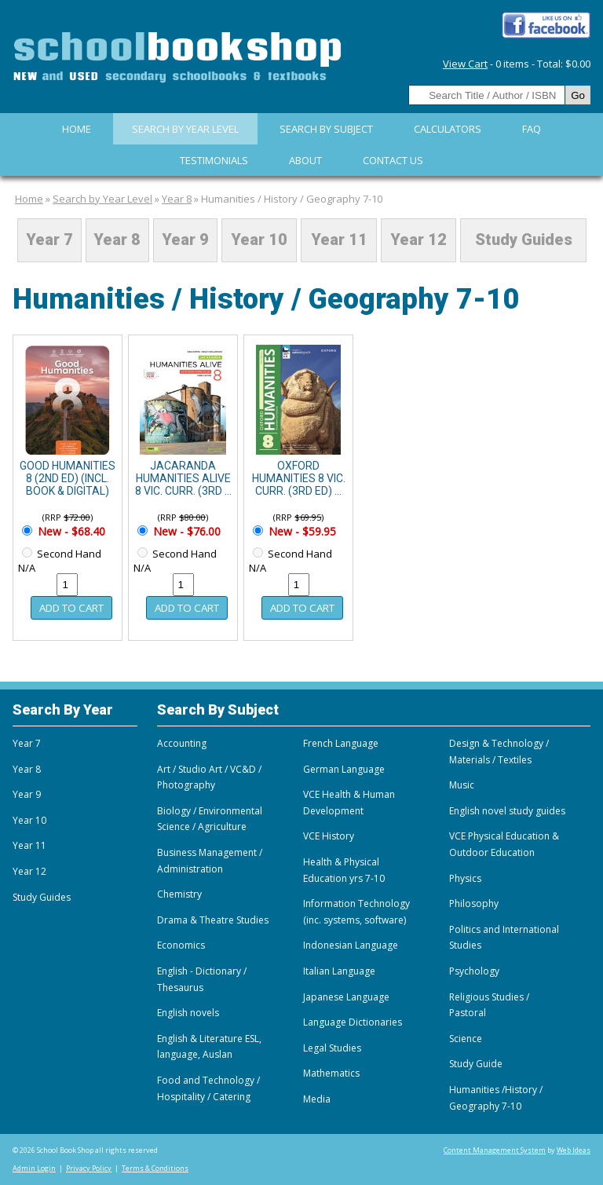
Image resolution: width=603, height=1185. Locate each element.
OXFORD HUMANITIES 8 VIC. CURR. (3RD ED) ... (298, 478)
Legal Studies (332, 1048)
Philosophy (474, 903)
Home (76, 129)
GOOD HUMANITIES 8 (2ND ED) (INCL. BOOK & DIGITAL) (67, 478)
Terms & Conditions (155, 1168)
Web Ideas (573, 1150)
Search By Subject (326, 129)
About (305, 160)
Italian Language (339, 971)
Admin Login (34, 1168)
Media (317, 1099)
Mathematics (331, 1073)
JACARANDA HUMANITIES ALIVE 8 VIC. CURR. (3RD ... (183, 478)
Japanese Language (346, 997)
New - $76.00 (185, 531)
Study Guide (475, 1063)
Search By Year (63, 709)
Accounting (181, 743)
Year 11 (339, 240)
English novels (188, 1012)
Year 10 (259, 240)
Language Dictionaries (352, 1022)
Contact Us (393, 160)
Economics (181, 945)
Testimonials (214, 160)
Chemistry (179, 894)
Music (461, 785)
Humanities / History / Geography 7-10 (291, 199)
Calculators (447, 129)
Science (465, 1038)
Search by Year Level (185, 129)
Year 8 (177, 199)
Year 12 (418, 240)
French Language (340, 743)
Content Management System (495, 1150)
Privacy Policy (88, 1168)
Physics (465, 878)
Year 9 (185, 240)
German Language (344, 769)
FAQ (531, 129)
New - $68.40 (70, 531)
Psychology (474, 971)
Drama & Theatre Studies (213, 920)
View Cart (465, 64)
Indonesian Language (350, 945)
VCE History (328, 836)
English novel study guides (507, 810)
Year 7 (49, 240)
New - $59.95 (300, 531)
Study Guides (523, 240)
